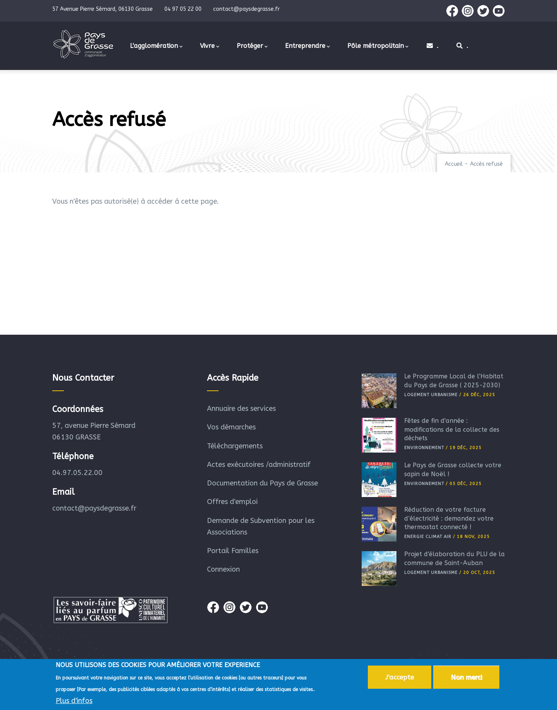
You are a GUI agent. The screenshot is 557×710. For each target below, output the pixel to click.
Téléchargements (235, 446)
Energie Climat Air (427, 536)
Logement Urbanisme (431, 394)
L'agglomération (156, 46)
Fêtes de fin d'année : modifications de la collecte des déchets (451, 429)
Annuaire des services (241, 408)
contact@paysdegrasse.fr (94, 508)
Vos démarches (231, 427)
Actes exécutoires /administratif (259, 464)
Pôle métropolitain (377, 46)
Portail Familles (232, 551)
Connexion (223, 569)
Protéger (252, 46)
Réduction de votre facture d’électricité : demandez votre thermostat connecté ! (449, 518)
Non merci (466, 678)
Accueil (454, 164)
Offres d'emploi (232, 501)
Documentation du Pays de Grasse (262, 483)
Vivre (209, 46)
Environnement (424, 447)
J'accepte (399, 678)
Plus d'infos (74, 702)
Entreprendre (307, 46)
